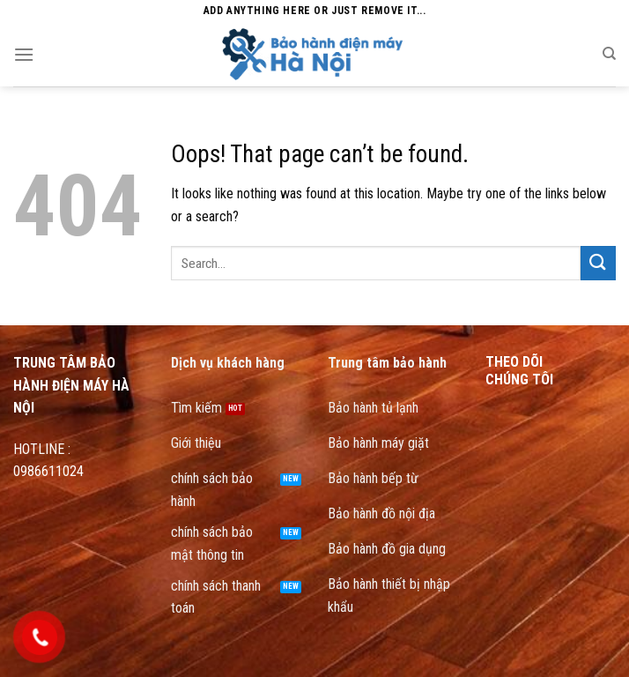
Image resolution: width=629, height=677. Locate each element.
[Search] (609, 54)
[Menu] (23, 54)
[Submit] (598, 263)
